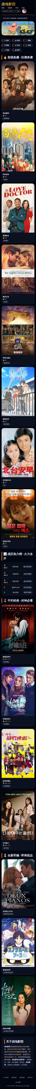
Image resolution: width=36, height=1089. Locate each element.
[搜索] (10, 11)
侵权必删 (22, 1077)
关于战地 (5, 1077)
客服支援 (14, 1077)
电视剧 (10, 8)
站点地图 (18, 1082)
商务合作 (30, 1077)
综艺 (16, 8)
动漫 (23, 8)
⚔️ (18, 11)
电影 (3, 8)
